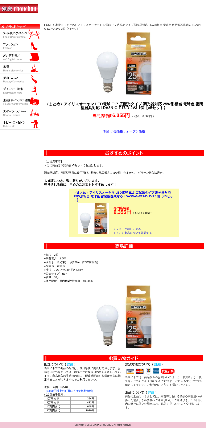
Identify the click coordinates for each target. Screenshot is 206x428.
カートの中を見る (184, 20)
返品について (128, 20)
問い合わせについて (155, 20)
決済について (73, 20)
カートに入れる (124, 141)
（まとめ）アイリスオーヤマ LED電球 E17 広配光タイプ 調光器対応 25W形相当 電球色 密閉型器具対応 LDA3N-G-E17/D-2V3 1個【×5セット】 (123, 196)
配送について (100, 20)
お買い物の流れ (43, 20)
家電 (58, 24)
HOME (18, 20)
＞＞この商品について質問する (133, 232)
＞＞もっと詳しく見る (127, 229)
